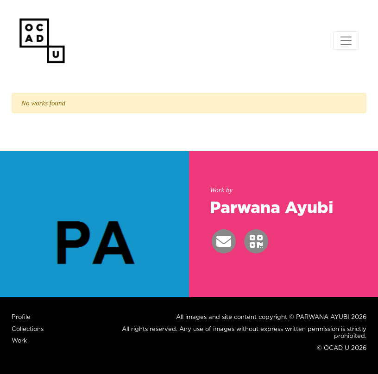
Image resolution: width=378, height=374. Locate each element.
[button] (224, 241)
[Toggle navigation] (346, 40)
